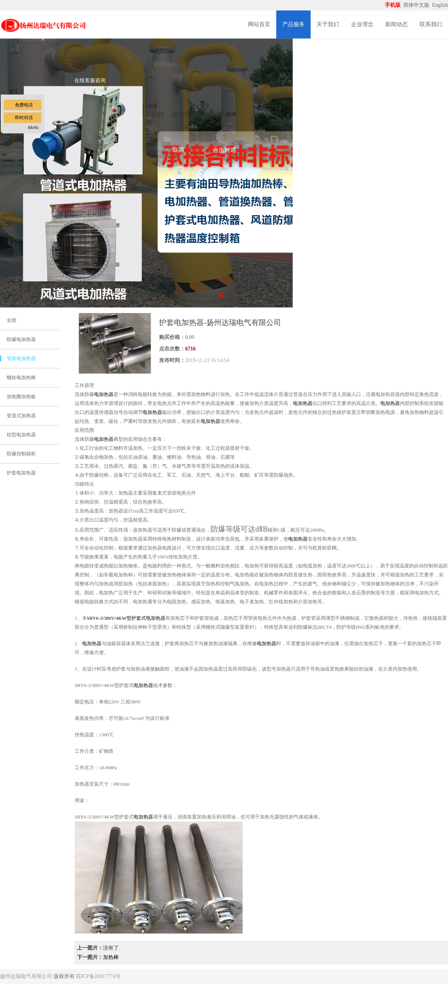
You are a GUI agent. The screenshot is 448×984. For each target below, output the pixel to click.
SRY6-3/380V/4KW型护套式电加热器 (126, 618)
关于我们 (328, 24)
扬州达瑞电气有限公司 (26, 976)
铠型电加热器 (21, 434)
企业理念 (362, 24)
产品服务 (293, 24)
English (440, 5)
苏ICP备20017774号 (98, 976)
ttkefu (33, 127)
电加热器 (103, 394)
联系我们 (431, 24)
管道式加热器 (21, 415)
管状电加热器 (21, 358)
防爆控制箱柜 (21, 454)
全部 (11, 320)
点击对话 (224, 150)
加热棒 (111, 957)
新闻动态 (396, 24)
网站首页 (259, 24)
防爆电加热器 (21, 339)
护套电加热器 (21, 473)
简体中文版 (417, 5)
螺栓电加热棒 (21, 377)
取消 (178, 149)
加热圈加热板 (21, 396)
